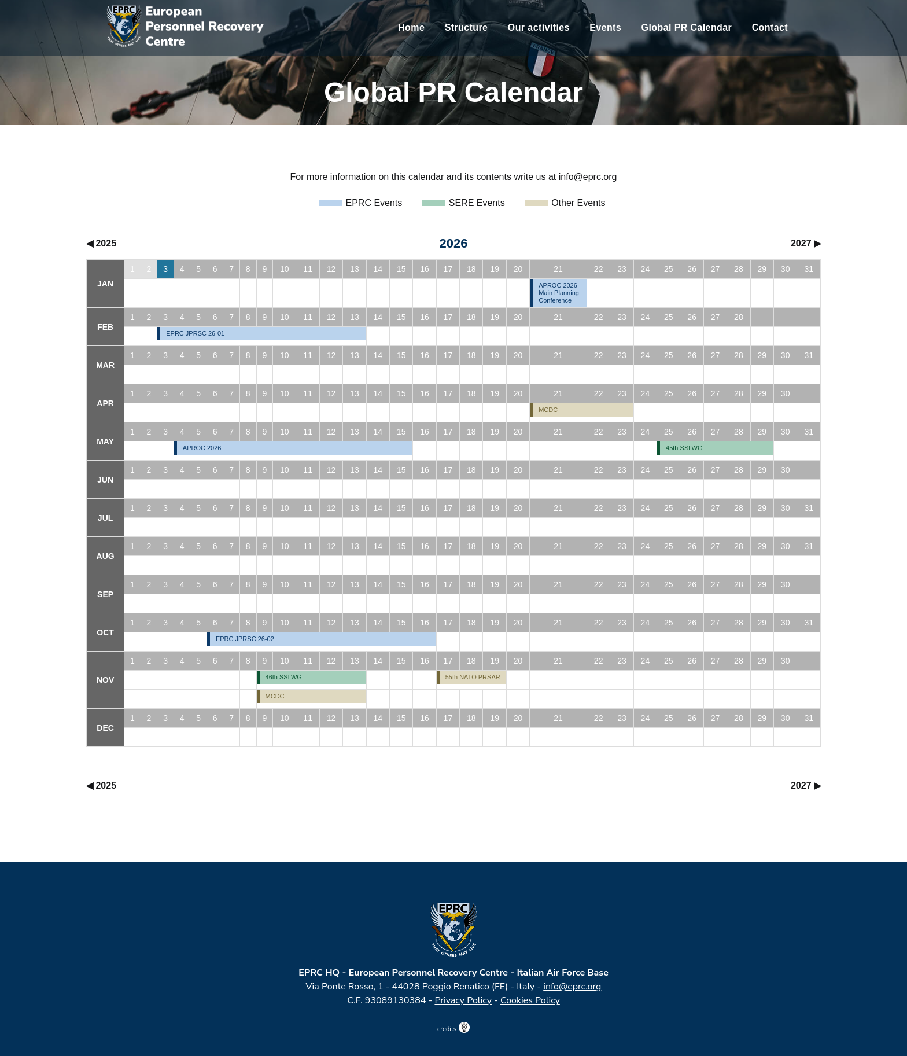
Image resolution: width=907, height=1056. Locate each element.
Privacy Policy (463, 1000)
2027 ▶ (806, 243)
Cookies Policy (530, 1000)
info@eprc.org (588, 177)
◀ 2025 (101, 243)
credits (453, 1029)
